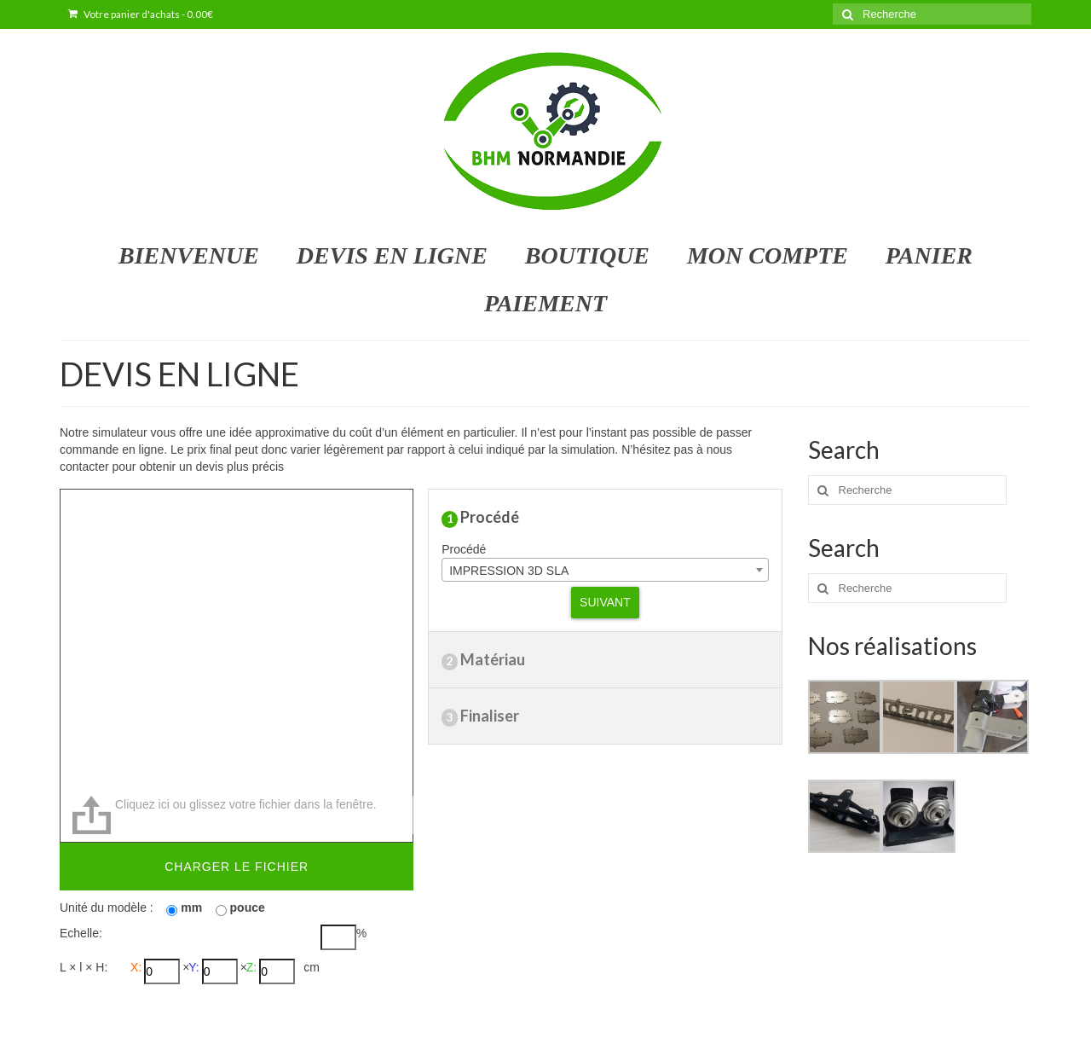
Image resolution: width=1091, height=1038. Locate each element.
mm (191, 907)
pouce (247, 907)
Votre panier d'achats (140, 14)
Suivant (605, 602)
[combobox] (605, 570)
